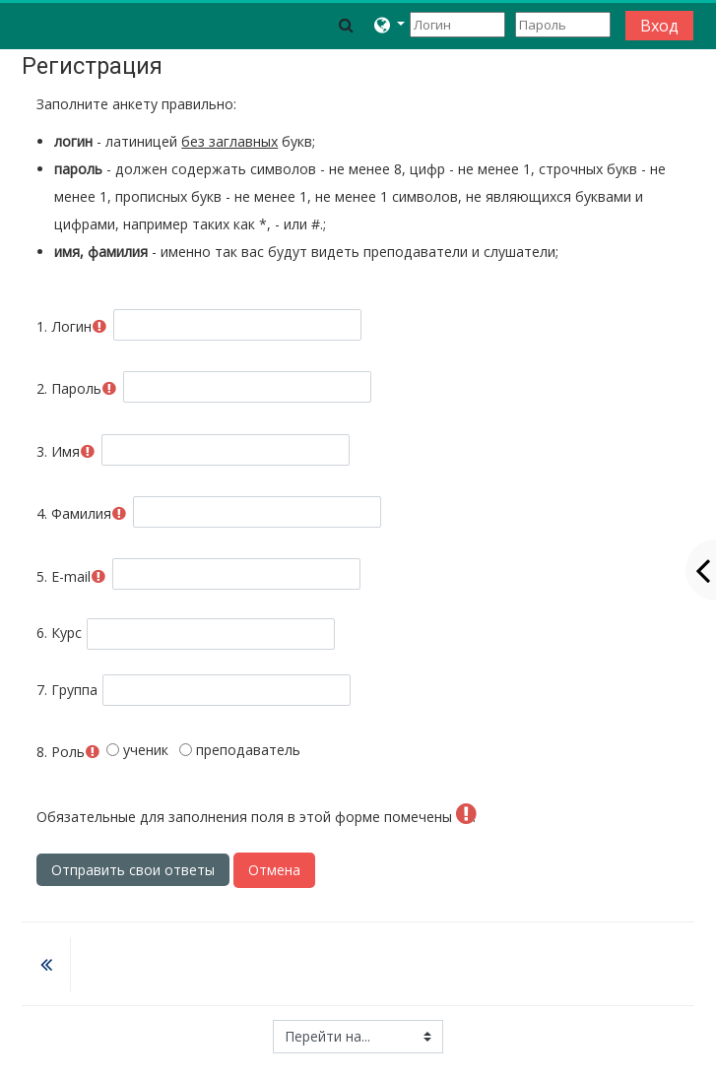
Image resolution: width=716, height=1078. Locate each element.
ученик (137, 749)
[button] (346, 24)
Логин (71, 326)
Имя (66, 451)
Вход (659, 25)
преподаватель (239, 749)
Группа (67, 689)
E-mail (71, 576)
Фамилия (81, 513)
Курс (59, 632)
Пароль (76, 388)
